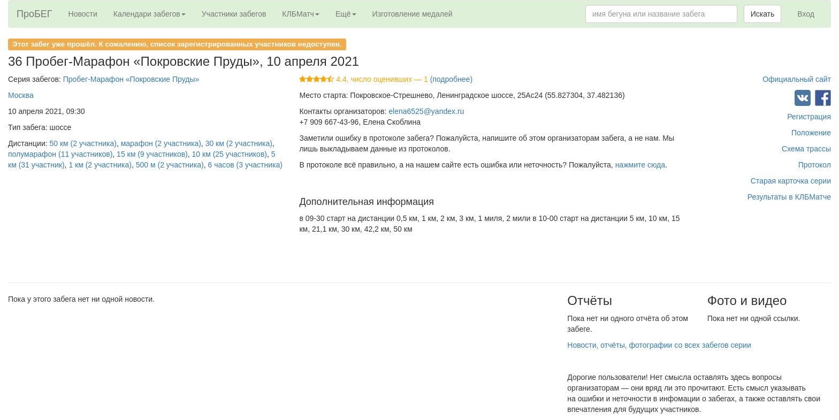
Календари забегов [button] (149, 14)
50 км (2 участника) (83, 143)
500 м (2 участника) (170, 165)
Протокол (814, 165)
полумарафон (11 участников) (60, 154)
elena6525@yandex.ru (426, 111)
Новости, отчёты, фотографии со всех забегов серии (659, 345)
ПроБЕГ (34, 14)
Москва (21, 95)
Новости (82, 14)
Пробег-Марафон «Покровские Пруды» (131, 79)
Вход (805, 14)
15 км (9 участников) (152, 154)
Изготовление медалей (412, 14)
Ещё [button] (345, 14)
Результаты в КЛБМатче (789, 197)
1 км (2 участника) (100, 165)
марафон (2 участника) (161, 143)
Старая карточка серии (791, 181)
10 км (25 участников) (229, 154)
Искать (763, 14)
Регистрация (809, 116)
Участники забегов (234, 14)
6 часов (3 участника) (245, 165)
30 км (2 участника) (238, 143)
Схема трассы (806, 148)
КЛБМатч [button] (300, 14)
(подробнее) (451, 79)
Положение (811, 132)
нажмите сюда (640, 165)
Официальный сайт (796, 79)
